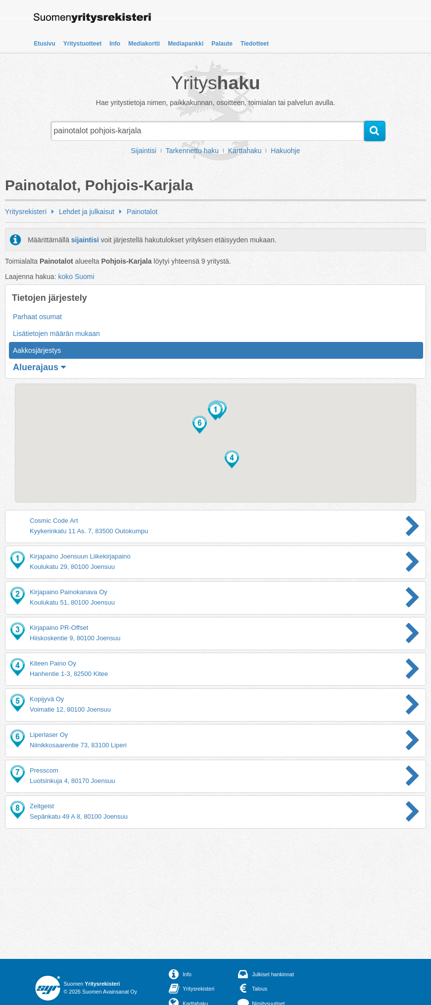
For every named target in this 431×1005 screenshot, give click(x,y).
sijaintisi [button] (85, 240)
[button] (215, 411)
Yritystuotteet (82, 43)
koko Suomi (76, 276)
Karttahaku (245, 151)
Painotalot (142, 212)
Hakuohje (285, 151)
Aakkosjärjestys (37, 350)
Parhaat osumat (37, 317)
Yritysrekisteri (26, 212)
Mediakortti (144, 43)
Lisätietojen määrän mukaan (56, 333)
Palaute (222, 43)
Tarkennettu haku (192, 151)
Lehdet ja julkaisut (86, 212)
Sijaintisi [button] (143, 151)
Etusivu (44, 43)
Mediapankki (185, 43)
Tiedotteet (254, 43)
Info (114, 43)
